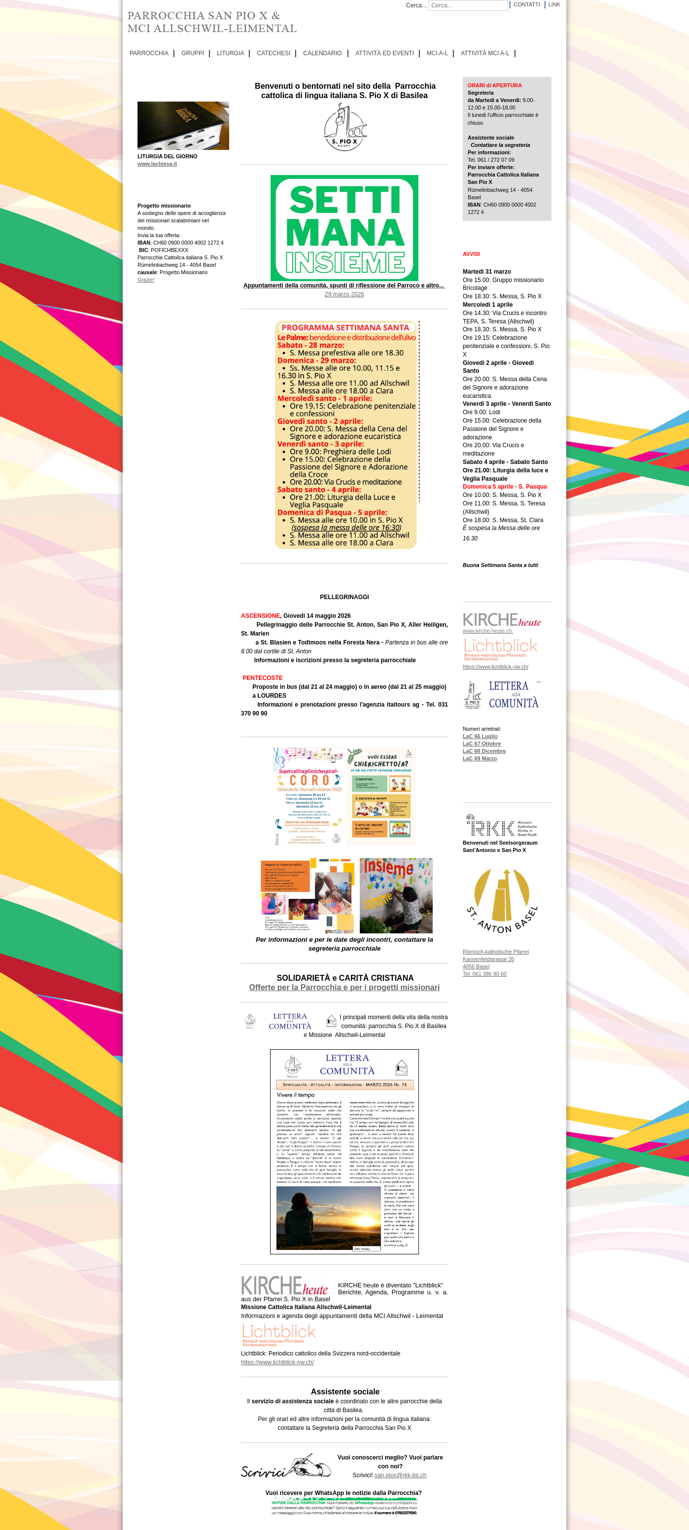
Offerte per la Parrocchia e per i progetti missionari (344, 987)
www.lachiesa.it (157, 164)
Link (554, 4)
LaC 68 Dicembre (484, 751)
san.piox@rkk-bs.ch (401, 1475)
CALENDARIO (322, 53)
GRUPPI (192, 53)
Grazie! (146, 280)
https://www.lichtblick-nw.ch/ (277, 1362)
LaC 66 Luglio (480, 736)
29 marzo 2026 (344, 294)
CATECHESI (273, 53)
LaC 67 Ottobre (482, 744)
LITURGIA (230, 53)
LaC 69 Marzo (480, 758)
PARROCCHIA (149, 53)
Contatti (527, 4)
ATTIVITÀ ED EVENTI (384, 53)
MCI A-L (437, 53)
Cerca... (416, 5)
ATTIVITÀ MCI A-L (485, 53)
